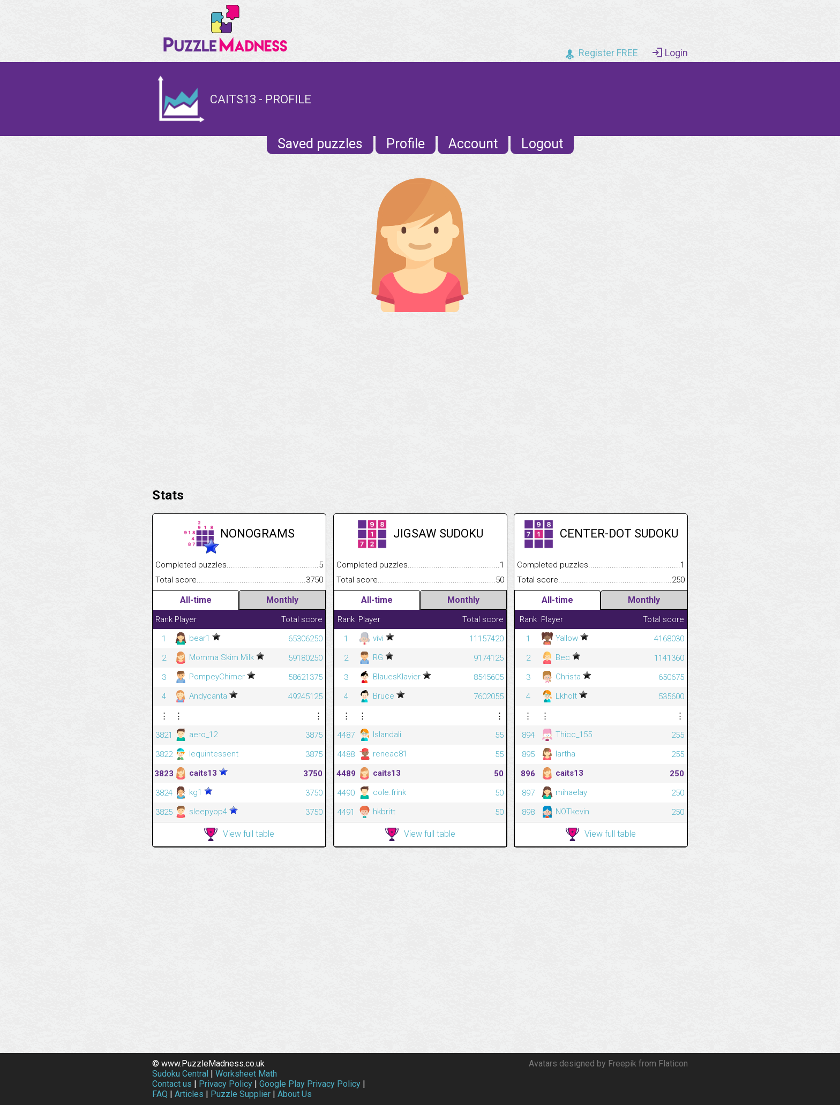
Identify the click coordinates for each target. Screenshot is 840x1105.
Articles (189, 1094)
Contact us (172, 1084)
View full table (239, 834)
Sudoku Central (180, 1074)
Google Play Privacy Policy (310, 1084)
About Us (295, 1094)
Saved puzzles (320, 144)
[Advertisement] (420, 397)
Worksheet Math (246, 1074)
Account (473, 144)
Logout (542, 144)
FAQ (160, 1094)
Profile (405, 144)
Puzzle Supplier (241, 1094)
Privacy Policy (225, 1084)
